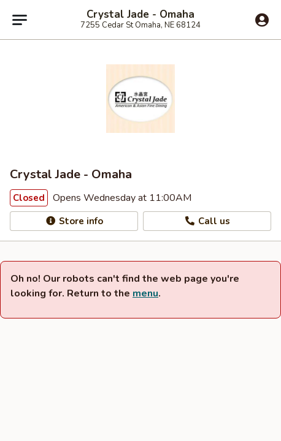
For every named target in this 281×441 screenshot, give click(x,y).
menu (145, 293)
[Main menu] (19, 19)
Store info (74, 221)
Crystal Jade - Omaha (140, 15)
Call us (207, 221)
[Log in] (262, 20)
